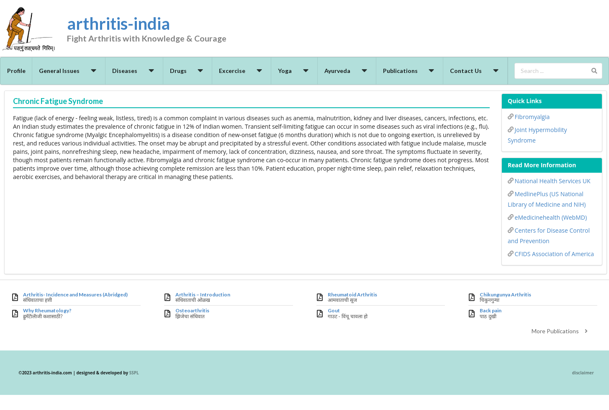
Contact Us (475, 70)
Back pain (490, 311)
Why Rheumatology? (47, 311)
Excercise (242, 70)
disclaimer (583, 373)
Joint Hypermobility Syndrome (537, 134)
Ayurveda (347, 70)
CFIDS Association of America (551, 253)
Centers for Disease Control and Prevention (549, 235)
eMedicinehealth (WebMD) (547, 216)
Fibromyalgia (529, 116)
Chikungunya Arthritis (505, 295)
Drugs (188, 70)
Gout (334, 311)
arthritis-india (161, 29)
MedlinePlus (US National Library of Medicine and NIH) (547, 198)
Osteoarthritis (192, 311)
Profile (16, 70)
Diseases (134, 70)
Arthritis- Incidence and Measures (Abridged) (75, 295)
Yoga (294, 70)
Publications (410, 70)
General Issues (69, 70)
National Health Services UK (549, 180)
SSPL (134, 373)
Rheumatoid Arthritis (352, 295)
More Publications (561, 331)
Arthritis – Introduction (202, 295)
